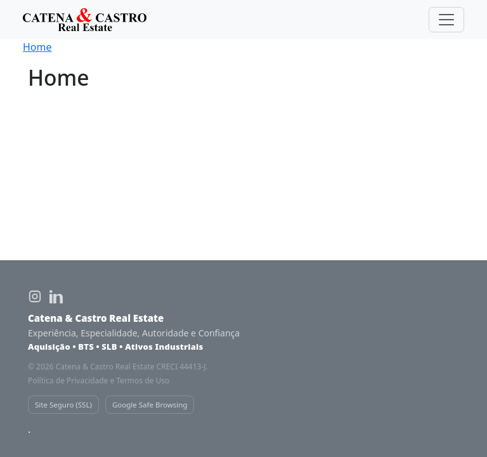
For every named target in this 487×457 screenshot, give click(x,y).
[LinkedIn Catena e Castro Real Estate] (56, 296)
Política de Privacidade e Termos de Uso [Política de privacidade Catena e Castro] (98, 380)
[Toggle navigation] (446, 19)
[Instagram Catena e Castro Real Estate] (35, 296)
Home (37, 47)
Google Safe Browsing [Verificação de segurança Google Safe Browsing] (149, 404)
